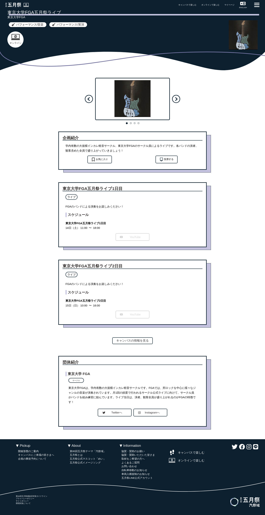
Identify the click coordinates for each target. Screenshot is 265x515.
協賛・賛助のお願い (133, 451)
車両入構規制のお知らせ (135, 474)
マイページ (229, 5)
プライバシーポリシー (25, 499)
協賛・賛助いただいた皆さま (138, 455)
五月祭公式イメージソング (85, 462)
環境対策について (23, 503)
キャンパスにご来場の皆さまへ (36, 455)
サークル (76, 380)
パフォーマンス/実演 (68, 24)
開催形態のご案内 (28, 451)
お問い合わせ (129, 466)
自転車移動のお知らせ (134, 470)
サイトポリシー (22, 501)
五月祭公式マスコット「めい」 (88, 458)
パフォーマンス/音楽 (27, 24)
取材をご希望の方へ (133, 458)
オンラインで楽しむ (210, 5)
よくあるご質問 (130, 462)
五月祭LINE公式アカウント (137, 478)
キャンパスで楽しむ (187, 5)
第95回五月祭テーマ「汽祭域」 (88, 451)
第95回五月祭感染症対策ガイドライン (31, 496)
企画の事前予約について (32, 458)
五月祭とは (76, 455)
